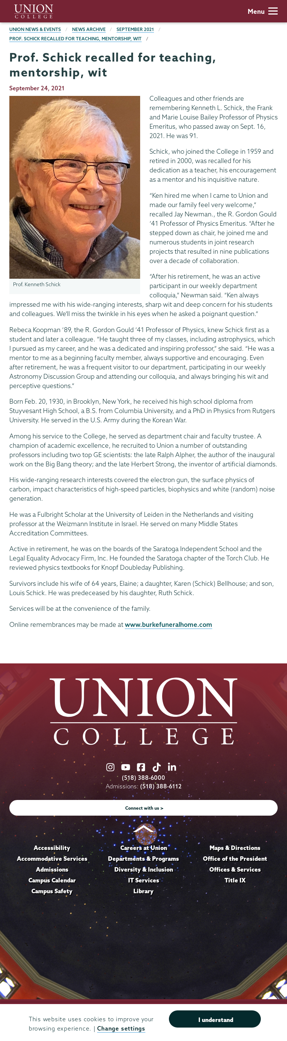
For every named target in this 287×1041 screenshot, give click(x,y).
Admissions (52, 869)
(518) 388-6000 (143, 777)
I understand (215, 1019)
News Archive (89, 29)
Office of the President (235, 858)
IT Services (143, 880)
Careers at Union (143, 847)
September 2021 (135, 29)
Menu (263, 11)
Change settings (121, 1028)
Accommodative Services (52, 858)
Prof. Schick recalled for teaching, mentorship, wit (75, 38)
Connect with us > (144, 808)
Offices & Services (235, 869)
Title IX (235, 880)
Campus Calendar (52, 880)
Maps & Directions (235, 847)
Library (143, 891)
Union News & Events (35, 29)
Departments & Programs (143, 858)
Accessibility (52, 847)
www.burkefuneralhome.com (168, 624)
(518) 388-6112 (161, 786)
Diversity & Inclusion (143, 869)
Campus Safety (51, 891)
